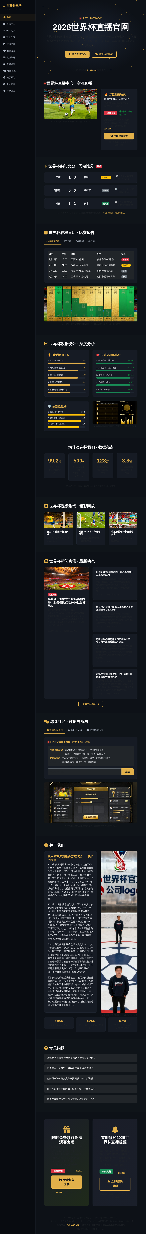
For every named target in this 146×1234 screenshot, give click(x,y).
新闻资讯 (9, 64)
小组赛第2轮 (52, 241)
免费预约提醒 (104, 54)
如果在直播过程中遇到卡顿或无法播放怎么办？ (71, 1099)
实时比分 (9, 31)
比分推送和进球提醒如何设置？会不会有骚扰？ (71, 1089)
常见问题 (9, 84)
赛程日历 (9, 37)
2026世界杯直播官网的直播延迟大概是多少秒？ (71, 1058)
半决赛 (91, 241)
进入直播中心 (77, 54)
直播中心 (9, 24)
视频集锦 (9, 57)
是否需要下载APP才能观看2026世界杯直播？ (70, 1068)
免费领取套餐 (66, 1182)
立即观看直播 (119, 136)
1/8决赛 (67, 241)
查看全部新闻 (90, 704)
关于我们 (9, 77)
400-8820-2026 (74, 1225)
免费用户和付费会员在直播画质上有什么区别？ (71, 1078)
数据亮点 (9, 51)
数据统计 (9, 44)
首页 (7, 17)
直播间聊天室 (54, 730)
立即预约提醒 (115, 1183)
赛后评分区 (75, 730)
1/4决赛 (80, 241)
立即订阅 (9, 91)
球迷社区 (9, 71)
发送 (127, 772)
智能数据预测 (95, 730)
